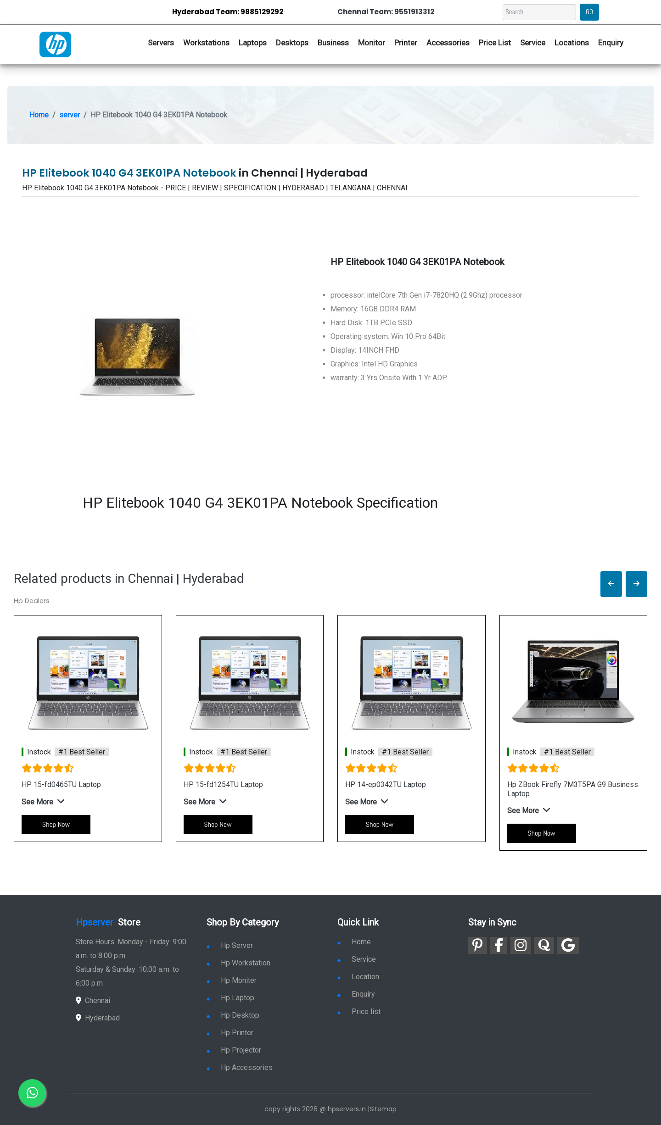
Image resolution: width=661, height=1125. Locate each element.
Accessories (448, 42)
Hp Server (230, 945)
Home (39, 115)
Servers (161, 42)
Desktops (292, 42)
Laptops (253, 42)
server (69, 115)
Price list (359, 1011)
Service (532, 42)
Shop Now (56, 824)
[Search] (539, 12)
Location (358, 976)
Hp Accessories (240, 1067)
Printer (405, 42)
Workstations (206, 42)
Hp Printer (230, 1032)
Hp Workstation (238, 963)
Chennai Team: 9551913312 (385, 12)
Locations (572, 42)
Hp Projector (234, 1050)
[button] (611, 584)
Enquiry (610, 42)
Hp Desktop (233, 1015)
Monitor (371, 42)
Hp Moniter (232, 980)
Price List (495, 42)
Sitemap (383, 1109)
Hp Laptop (230, 997)
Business (333, 42)
